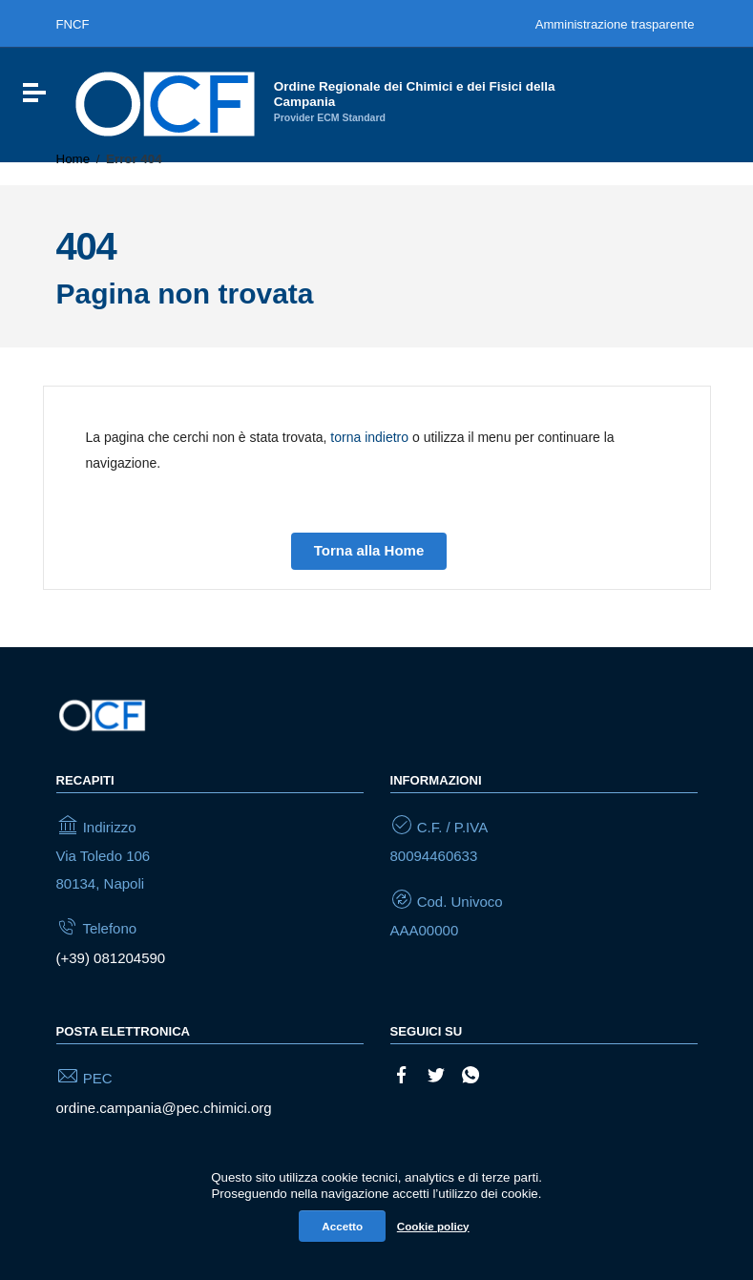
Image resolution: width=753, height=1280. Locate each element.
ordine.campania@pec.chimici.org (164, 1108)
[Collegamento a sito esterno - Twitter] (436, 1072)
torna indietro (369, 437)
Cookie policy (433, 1226)
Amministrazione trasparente (615, 24)
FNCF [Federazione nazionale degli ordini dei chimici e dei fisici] (73, 24)
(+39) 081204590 (111, 958)
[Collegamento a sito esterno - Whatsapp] (470, 1072)
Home (73, 159)
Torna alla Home (369, 550)
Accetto (342, 1226)
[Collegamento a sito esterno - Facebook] (401, 1072)
